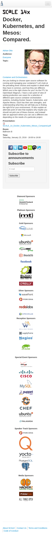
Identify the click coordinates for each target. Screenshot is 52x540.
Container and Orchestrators (15, 77)
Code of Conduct (11, 531)
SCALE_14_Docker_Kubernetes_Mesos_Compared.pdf (27, 126)
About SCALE (9, 528)
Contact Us (21, 528)
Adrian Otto (8, 50)
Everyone (7, 57)
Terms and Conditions (37, 528)
